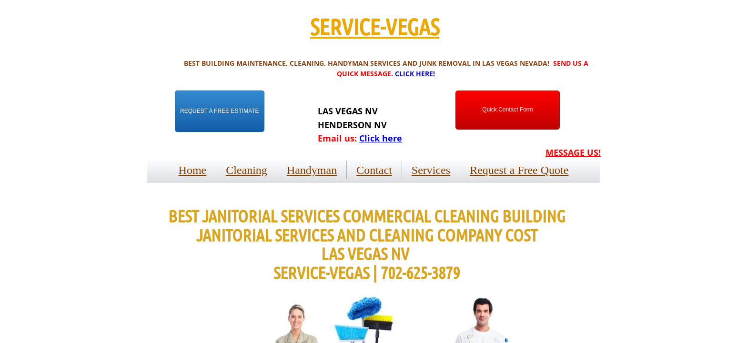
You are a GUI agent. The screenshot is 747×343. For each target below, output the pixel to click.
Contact (374, 170)
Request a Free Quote (519, 170)
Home (193, 170)
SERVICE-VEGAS (374, 26)
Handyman (312, 170)
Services (431, 170)
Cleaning (246, 170)
